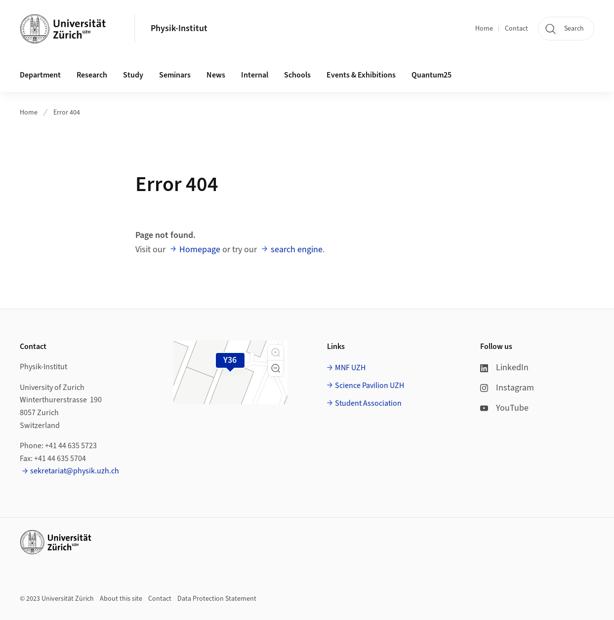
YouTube (504, 408)
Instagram (507, 388)
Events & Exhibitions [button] (361, 75)
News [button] (215, 75)
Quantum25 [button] (431, 75)
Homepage (199, 249)
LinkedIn (504, 367)
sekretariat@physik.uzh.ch (74, 470)
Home (484, 29)
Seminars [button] (175, 75)
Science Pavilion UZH (369, 385)
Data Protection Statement (216, 599)
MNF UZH (350, 367)
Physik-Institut (179, 28)
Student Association (368, 403)
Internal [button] (254, 75)
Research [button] (92, 75)
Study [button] (133, 75)
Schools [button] (297, 75)
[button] (276, 352)
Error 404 (66, 112)
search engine (297, 249)
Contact (516, 29)
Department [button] (40, 75)
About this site (121, 599)
